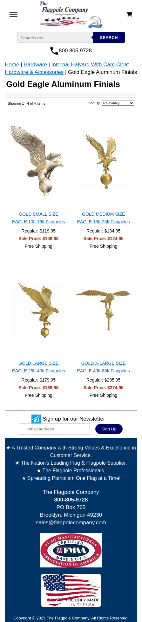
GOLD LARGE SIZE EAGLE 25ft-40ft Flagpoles (38, 367)
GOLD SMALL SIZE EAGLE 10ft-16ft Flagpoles (38, 218)
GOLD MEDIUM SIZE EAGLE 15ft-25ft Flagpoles (103, 218)
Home (12, 65)
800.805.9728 (75, 51)
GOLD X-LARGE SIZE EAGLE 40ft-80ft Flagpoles (103, 367)
